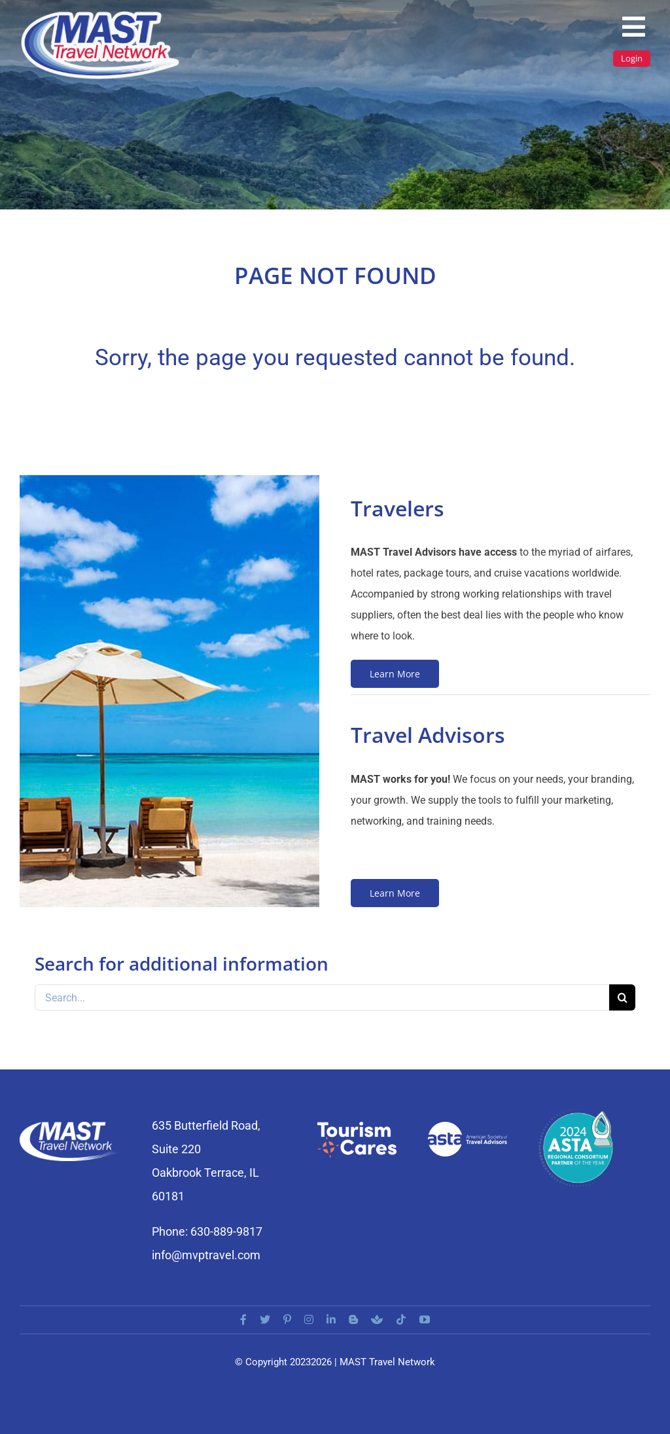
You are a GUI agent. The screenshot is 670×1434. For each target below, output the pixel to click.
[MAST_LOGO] (101, 15)
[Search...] (322, 997)
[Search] (622, 997)
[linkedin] (331, 1319)
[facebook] (243, 1319)
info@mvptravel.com (206, 1255)
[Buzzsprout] (377, 1319)
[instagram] (308, 1319)
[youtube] (424, 1319)
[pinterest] (287, 1319)
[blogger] (353, 1319)
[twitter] (265, 1319)
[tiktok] (401, 1319)
